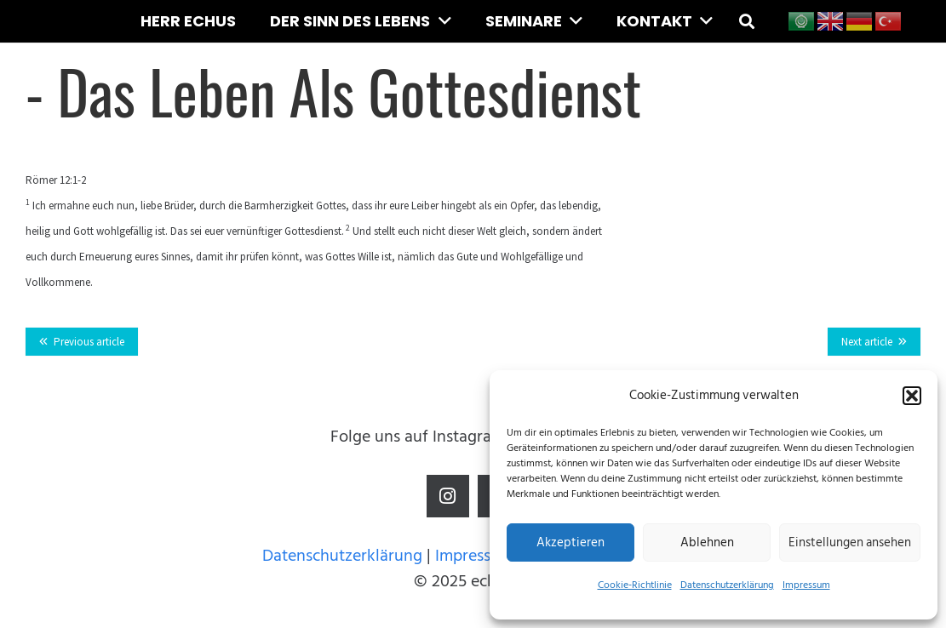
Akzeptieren (570, 542)
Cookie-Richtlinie (635, 585)
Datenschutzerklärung (727, 585)
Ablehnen (707, 542)
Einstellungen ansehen (849, 542)
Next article (866, 341)
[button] (911, 395)
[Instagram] (448, 496)
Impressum (806, 585)
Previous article (89, 341)
